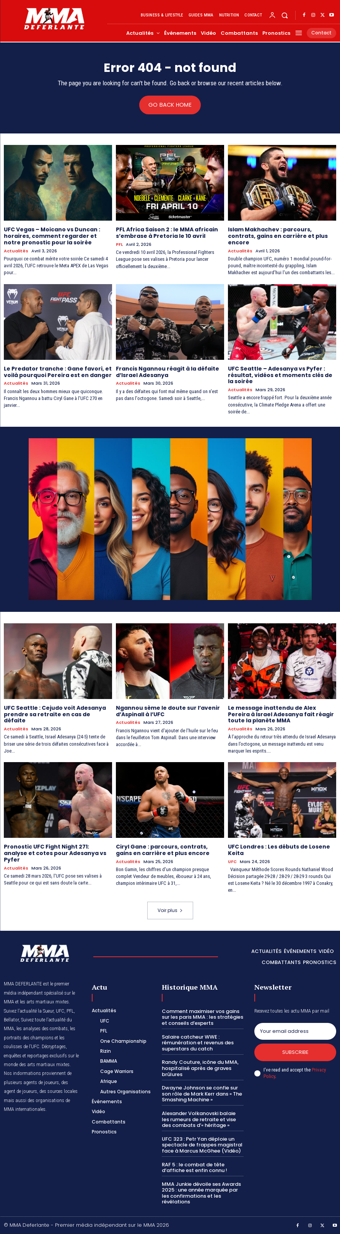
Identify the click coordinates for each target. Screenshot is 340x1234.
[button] (285, 15)
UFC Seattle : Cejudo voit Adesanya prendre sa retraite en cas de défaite (55, 714)
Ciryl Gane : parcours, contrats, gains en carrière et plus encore (163, 850)
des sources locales (58, 1091)
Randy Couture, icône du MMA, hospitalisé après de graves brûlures (200, 1068)
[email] (295, 1031)
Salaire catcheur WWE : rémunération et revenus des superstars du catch (198, 1042)
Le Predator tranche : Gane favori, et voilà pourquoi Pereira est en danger (58, 371)
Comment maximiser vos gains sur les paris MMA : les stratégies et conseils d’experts (202, 1016)
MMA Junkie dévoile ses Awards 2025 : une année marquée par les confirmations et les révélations (201, 1192)
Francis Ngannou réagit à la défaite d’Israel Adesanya (167, 371)
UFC (232, 861)
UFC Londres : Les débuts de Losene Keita (279, 850)
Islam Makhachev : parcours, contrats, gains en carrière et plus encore (278, 236)
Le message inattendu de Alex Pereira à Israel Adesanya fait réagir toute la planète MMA (281, 714)
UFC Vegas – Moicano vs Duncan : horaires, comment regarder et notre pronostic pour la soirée (52, 236)
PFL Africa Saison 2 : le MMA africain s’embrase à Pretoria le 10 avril (167, 233)
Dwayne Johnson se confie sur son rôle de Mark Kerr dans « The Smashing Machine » (202, 1093)
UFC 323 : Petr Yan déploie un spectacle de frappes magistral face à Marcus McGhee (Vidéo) (202, 1144)
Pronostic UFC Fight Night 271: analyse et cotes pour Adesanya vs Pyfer (55, 853)
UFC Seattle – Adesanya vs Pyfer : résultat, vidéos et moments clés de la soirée (280, 374)
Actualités (16, 251)
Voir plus (170, 910)
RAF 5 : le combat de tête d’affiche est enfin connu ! (194, 1167)
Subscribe (295, 1052)
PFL (119, 244)
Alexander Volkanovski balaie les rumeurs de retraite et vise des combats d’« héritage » (199, 1118)
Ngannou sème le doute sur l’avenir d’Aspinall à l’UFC (168, 711)
